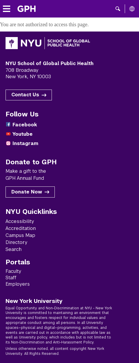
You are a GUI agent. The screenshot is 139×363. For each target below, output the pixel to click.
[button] (118, 9)
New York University (34, 300)
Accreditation (21, 228)
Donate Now (26, 192)
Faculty (13, 271)
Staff (11, 278)
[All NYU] (132, 9)
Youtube (23, 134)
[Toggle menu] (6, 9)
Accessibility (20, 221)
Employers (18, 284)
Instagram (25, 143)
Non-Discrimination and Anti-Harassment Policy (52, 342)
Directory (16, 242)
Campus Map (20, 235)
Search (14, 249)
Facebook (25, 125)
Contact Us (25, 95)
